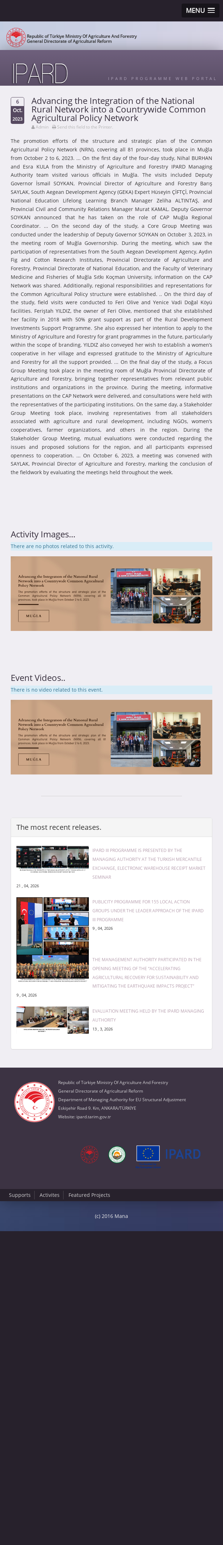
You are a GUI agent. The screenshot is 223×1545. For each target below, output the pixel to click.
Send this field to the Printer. (85, 127)
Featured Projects (89, 1195)
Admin (42, 127)
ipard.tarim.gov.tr (93, 1117)
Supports (20, 1195)
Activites (50, 1195)
